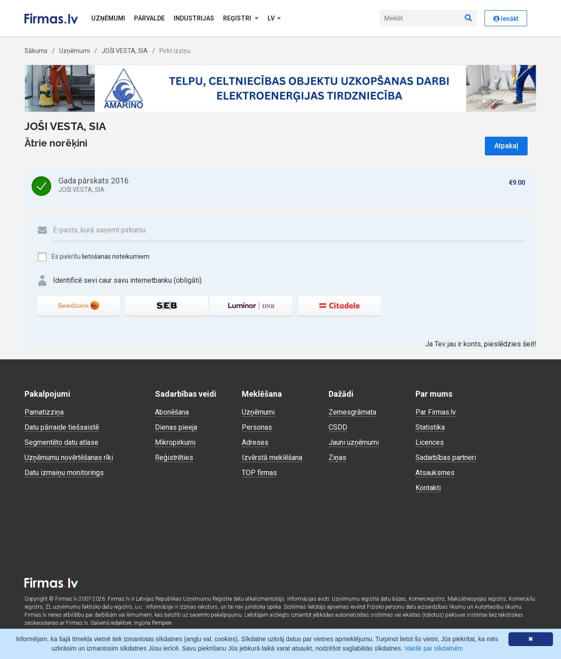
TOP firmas (259, 472)
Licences (429, 442)
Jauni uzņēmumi (354, 442)
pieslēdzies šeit (509, 344)
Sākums (36, 50)
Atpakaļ (506, 146)
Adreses (255, 442)
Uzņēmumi (108, 18)
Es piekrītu (93, 256)
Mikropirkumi (175, 442)
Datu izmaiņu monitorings (64, 472)
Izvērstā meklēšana (272, 457)
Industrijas (194, 18)
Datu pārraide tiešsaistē (61, 427)
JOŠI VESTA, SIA (125, 50)
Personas (257, 427)
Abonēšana (172, 412)
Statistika (430, 427)
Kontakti (428, 488)
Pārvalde (149, 18)
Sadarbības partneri (445, 457)
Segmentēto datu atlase (61, 442)
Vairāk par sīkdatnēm (433, 648)
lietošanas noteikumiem (116, 256)
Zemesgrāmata (352, 412)
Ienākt (505, 18)
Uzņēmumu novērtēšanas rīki (68, 457)
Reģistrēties (174, 457)
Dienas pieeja (176, 427)
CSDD (338, 427)
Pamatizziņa (44, 412)
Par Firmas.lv (435, 412)
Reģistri (241, 18)
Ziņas (337, 457)
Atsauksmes (435, 472)
